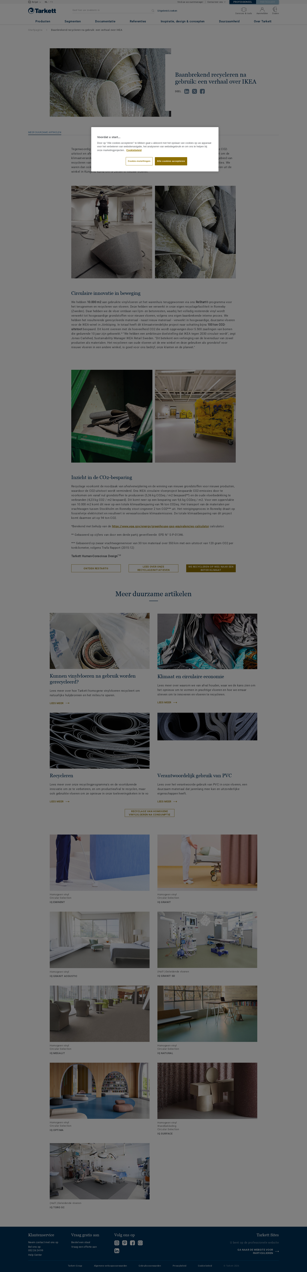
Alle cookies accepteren (171, 161)
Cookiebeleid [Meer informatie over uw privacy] (134, 150)
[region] (155, 149)
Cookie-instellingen (139, 161)
